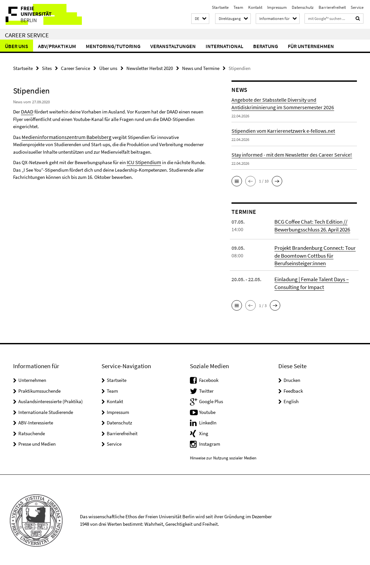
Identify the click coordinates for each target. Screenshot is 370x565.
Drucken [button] (292, 379)
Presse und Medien (37, 442)
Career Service (27, 35)
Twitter (206, 389)
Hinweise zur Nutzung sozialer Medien (223, 456)
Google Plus (211, 400)
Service (357, 7)
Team (238, 7)
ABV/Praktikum (57, 46)
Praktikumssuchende (39, 389)
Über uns (16, 46)
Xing (203, 432)
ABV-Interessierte (35, 421)
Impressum (277, 7)
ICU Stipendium (143, 161)
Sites (47, 68)
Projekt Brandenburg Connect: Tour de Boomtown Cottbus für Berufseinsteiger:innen (313, 255)
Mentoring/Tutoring (113, 46)
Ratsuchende (31, 432)
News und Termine (200, 68)
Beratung (265, 46)
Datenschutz (303, 7)
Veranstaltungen (173, 46)
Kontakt (255, 7)
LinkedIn (207, 421)
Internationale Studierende (45, 411)
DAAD (26, 111)
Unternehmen (32, 379)
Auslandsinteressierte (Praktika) (50, 400)
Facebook (208, 379)
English (291, 400)
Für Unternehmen (311, 46)
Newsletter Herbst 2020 (149, 68)
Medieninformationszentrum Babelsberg (62, 136)
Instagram (209, 442)
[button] (200, 18)
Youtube (207, 411)
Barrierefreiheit (332, 7)
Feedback (293, 389)
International (224, 46)
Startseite (220, 7)
